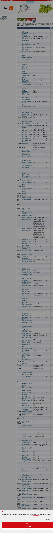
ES (49, 519)
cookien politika (36, 515)
